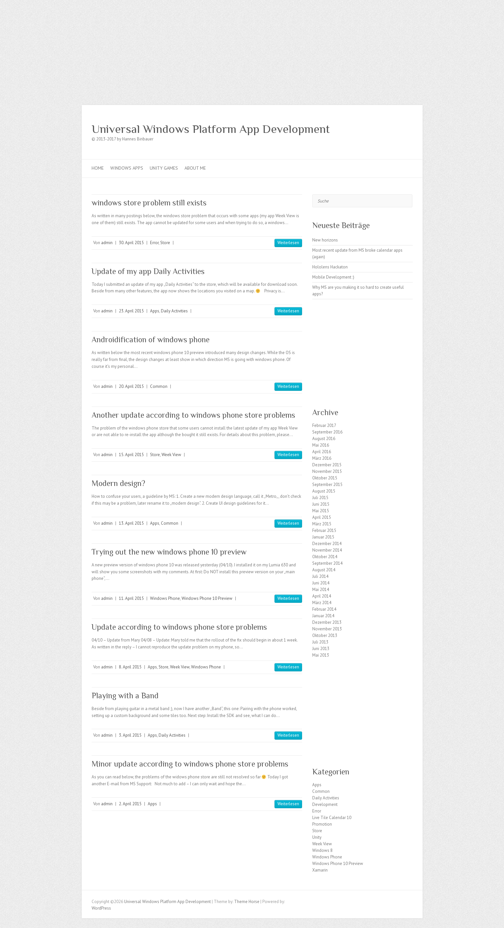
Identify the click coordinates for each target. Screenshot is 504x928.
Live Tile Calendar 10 (331, 817)
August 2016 (323, 438)
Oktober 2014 (324, 556)
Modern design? (118, 483)
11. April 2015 (131, 598)
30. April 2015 (131, 242)
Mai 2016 (320, 445)
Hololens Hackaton (330, 267)
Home (98, 168)
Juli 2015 (320, 497)
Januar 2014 (323, 616)
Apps (154, 311)
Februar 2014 (324, 609)
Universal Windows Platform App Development (211, 129)
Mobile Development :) (333, 277)
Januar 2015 (323, 537)
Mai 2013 (320, 655)
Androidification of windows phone (150, 339)
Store (165, 242)
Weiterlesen (288, 242)
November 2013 (327, 629)
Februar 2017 (324, 425)
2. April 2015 (130, 804)
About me (195, 168)
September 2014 (327, 563)
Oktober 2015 (324, 478)
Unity (316, 837)
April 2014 (321, 596)
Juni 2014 (320, 583)
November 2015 (327, 471)
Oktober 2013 (324, 635)
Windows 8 (322, 850)
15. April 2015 (131, 454)
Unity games (164, 168)
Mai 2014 (320, 589)
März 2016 (321, 458)
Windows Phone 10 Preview (207, 598)
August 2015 (323, 491)
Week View (171, 454)
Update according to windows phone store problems (179, 626)
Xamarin (320, 870)
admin (107, 242)
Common (158, 386)
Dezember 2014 (326, 543)
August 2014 (323, 570)
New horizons (325, 240)
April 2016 (321, 451)
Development (325, 804)
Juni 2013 (320, 648)
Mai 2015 (320, 511)
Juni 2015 (320, 504)
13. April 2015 (131, 523)
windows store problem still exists (149, 202)
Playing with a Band (125, 695)
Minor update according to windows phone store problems (190, 763)
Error (154, 242)
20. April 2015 (131, 386)
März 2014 (321, 602)
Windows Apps (126, 168)
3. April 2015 (130, 735)
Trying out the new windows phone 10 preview (169, 551)
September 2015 (327, 484)
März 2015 (321, 524)
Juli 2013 (320, 642)
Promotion (322, 824)
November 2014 (327, 550)
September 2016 (327, 432)
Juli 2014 (320, 576)
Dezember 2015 (326, 465)
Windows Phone (165, 598)
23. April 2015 (131, 311)
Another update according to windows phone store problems (193, 415)
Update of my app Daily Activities (148, 271)
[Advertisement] (252, 49)
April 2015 (321, 517)
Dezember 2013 (326, 622)
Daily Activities (174, 311)
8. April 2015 (130, 667)
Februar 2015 (324, 530)
